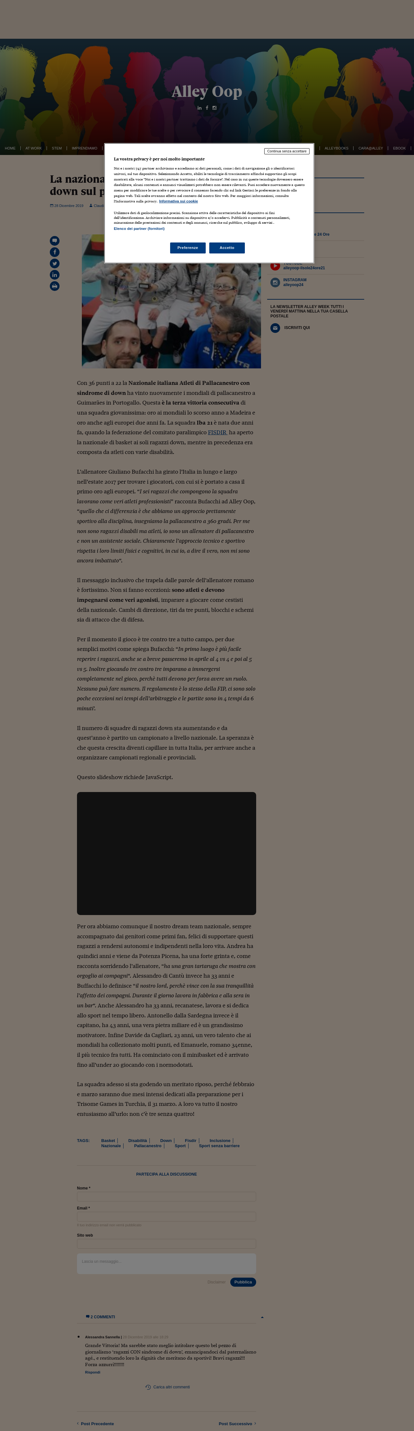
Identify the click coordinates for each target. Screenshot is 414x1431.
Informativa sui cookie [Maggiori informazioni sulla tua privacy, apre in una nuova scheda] (178, 201)
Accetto (227, 248)
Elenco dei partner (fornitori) (139, 229)
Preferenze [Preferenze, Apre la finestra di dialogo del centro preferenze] (188, 248)
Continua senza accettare (287, 151)
